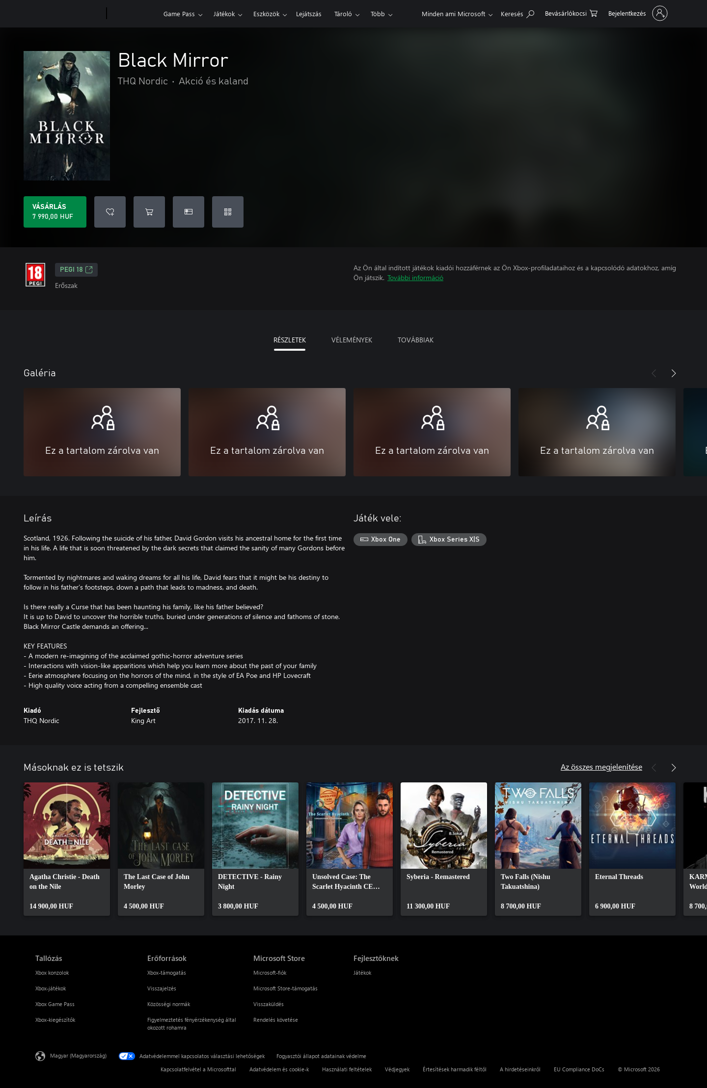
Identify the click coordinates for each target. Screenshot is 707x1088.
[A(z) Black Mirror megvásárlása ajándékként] (188, 212)
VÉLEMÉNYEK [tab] (351, 339)
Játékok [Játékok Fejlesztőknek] (362, 972)
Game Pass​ (179, 13)
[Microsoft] (69, 13)
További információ (415, 277)
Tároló (343, 13)
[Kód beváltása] (228, 212)
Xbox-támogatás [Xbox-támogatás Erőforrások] (166, 972)
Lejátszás (309, 13)
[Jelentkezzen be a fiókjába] (637, 13)
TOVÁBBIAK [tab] (416, 339)
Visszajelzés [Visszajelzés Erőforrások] (161, 988)
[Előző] (654, 373)
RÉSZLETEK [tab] (289, 339)
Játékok (224, 13)
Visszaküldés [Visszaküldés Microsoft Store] (268, 1004)
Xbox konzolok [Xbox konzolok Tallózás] (52, 972)
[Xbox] (133, 13)
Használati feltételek (347, 1069)
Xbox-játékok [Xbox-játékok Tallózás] (50, 988)
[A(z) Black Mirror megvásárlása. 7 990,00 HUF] (55, 212)
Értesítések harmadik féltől (455, 1069)
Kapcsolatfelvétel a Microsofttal (198, 1069)
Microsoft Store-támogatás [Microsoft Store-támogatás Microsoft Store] (285, 988)
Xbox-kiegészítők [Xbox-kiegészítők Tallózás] (55, 1019)
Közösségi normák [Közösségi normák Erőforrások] (168, 1004)
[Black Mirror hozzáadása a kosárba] (149, 212)
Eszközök (266, 13)
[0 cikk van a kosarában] (571, 12)
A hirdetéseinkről (520, 1069)
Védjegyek (397, 1069)
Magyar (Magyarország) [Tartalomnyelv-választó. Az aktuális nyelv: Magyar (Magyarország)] (78, 1055)
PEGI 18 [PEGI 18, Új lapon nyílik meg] (76, 270)
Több (378, 13)
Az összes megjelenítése (601, 766)
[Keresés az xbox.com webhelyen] (517, 12)
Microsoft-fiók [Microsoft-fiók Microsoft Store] (269, 972)
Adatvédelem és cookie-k (279, 1069)
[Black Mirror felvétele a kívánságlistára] (110, 212)
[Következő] (673, 373)
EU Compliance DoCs (579, 1069)
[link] (67, 849)
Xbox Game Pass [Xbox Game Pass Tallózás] (55, 1004)
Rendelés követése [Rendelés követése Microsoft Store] (275, 1019)
